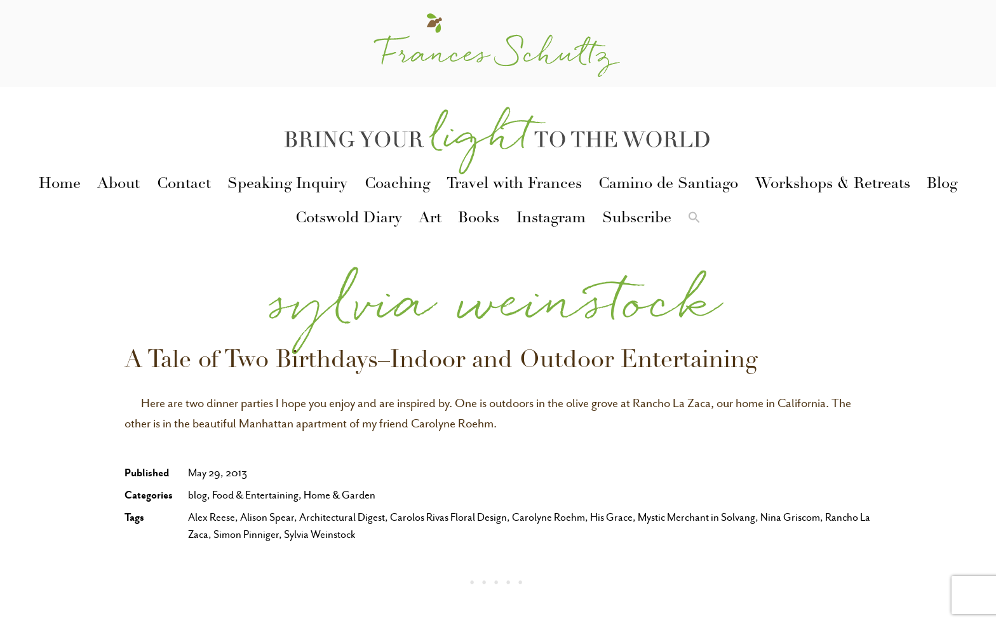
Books (478, 219)
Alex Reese (211, 517)
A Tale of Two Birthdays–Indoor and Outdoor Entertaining (441, 362)
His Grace (611, 517)
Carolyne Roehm (548, 517)
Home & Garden (339, 495)
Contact (184, 184)
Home (60, 184)
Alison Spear (267, 517)
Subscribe (636, 219)
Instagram (551, 219)
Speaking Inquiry (287, 184)
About (118, 184)
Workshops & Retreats (832, 184)
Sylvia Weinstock (320, 534)
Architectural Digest (342, 517)
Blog (942, 184)
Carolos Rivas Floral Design (448, 517)
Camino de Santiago (668, 184)
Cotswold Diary (348, 219)
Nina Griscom (790, 517)
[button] (694, 220)
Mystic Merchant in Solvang (696, 517)
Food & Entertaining (255, 495)
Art (430, 219)
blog (197, 495)
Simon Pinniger (246, 534)
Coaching (397, 184)
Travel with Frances (514, 184)
